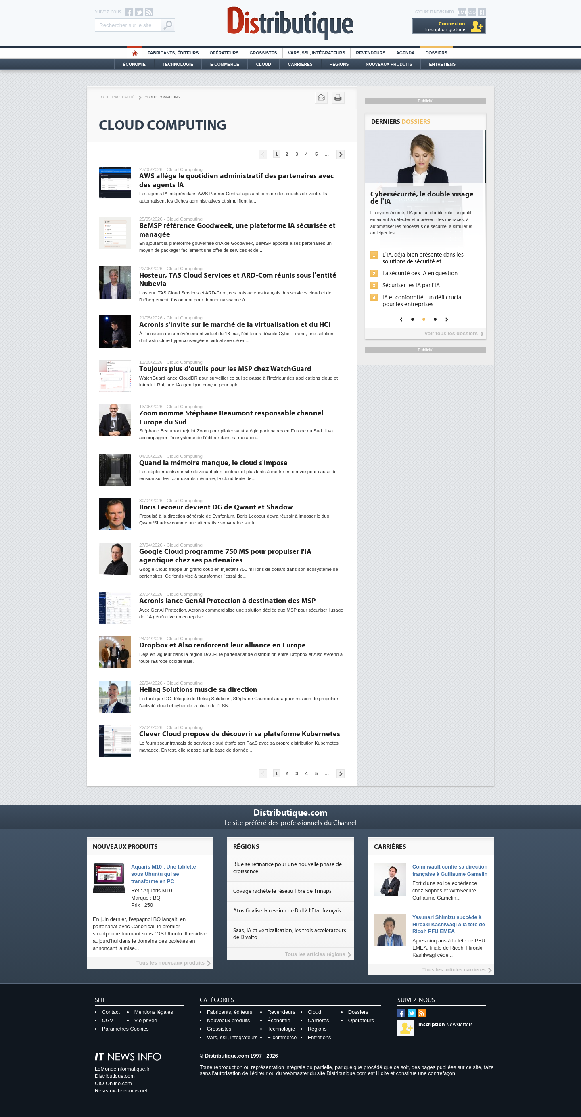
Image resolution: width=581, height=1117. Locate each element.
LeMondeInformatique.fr (122, 1069)
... (327, 154)
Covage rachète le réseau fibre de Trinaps (282, 891)
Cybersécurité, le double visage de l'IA (425, 198)
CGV (107, 1020)
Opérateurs (223, 53)
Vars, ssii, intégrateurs (232, 1037)
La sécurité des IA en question (422, 273)
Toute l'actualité (117, 97)
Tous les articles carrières (454, 970)
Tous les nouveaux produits (170, 963)
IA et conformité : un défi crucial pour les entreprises (425, 301)
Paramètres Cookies (125, 1029)
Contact (111, 1012)
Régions (339, 64)
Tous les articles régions (315, 954)
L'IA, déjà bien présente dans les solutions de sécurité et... (425, 258)
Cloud (263, 64)
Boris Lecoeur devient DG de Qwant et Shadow (216, 507)
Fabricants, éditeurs (173, 53)
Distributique (290, 23)
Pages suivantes (340, 154)
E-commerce (224, 64)
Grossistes (263, 53)
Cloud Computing (163, 97)
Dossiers (436, 53)
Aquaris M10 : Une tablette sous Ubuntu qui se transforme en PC (163, 874)
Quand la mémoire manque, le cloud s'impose (213, 463)
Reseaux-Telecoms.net (121, 1091)
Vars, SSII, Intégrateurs (316, 53)
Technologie (178, 64)
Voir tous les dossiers (451, 333)
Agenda (405, 53)
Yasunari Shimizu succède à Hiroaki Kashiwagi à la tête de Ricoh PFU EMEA (448, 924)
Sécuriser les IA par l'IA (414, 285)
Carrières (300, 64)
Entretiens (442, 64)
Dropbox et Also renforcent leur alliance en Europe (222, 645)
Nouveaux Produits (389, 64)
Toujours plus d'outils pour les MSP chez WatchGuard (225, 369)
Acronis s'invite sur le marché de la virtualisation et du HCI (234, 324)
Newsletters (445, 1024)
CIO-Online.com (113, 1083)
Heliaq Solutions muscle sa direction (198, 689)
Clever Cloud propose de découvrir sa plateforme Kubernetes (239, 734)
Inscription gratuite (445, 26)
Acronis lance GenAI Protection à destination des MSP (227, 601)
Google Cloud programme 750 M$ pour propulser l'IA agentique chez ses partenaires (225, 556)
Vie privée (145, 1020)
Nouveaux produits (228, 1020)
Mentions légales (153, 1012)
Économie (134, 64)
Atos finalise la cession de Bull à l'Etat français (287, 911)
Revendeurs (370, 53)
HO (134, 53)
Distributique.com (115, 1076)
